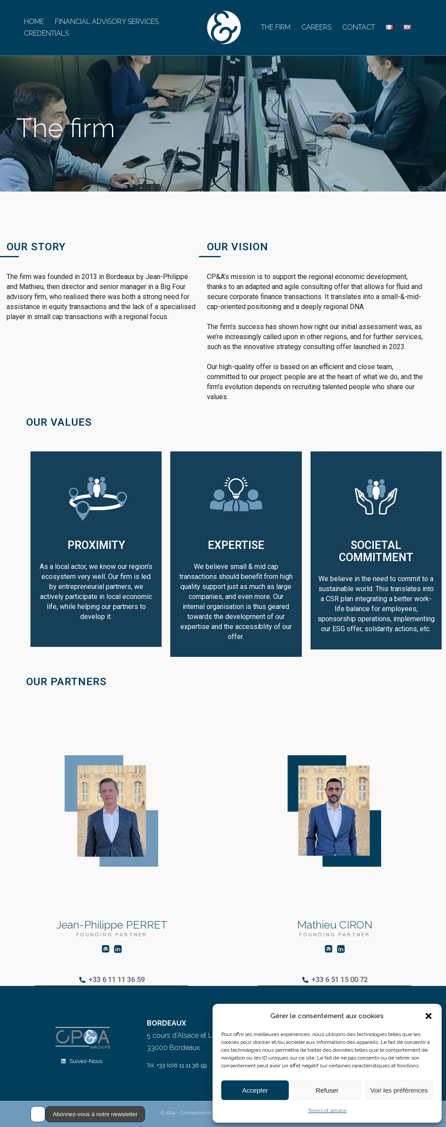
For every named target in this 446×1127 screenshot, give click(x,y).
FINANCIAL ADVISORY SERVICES (107, 21)
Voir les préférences (399, 1090)
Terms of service (327, 1110)
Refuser (327, 1090)
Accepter (255, 1090)
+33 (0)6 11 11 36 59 (182, 1065)
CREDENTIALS (46, 33)
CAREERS (316, 27)
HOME (34, 21)
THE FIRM (276, 27)
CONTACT (358, 27)
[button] (428, 1016)
